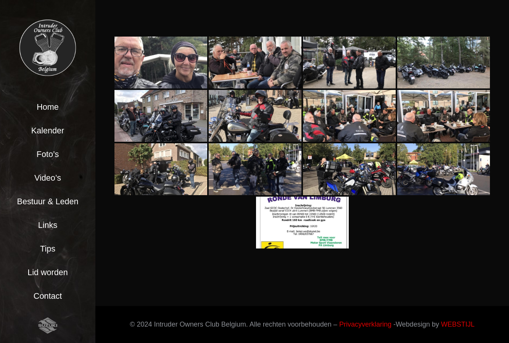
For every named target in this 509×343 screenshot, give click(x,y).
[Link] (47, 47)
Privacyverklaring (365, 324)
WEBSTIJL (458, 324)
